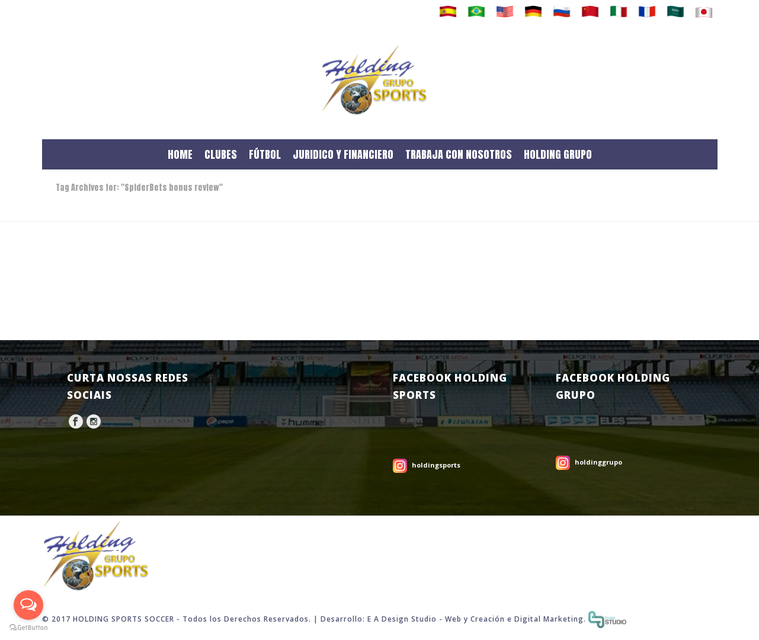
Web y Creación (475, 619)
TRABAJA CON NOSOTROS (458, 154)
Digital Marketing (549, 619)
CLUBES (220, 154)
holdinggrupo (598, 461)
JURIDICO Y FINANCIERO (343, 154)
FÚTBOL (265, 154)
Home (685, 210)
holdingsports (436, 464)
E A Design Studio (402, 619)
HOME (180, 154)
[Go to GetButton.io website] (28, 628)
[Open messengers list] (28, 605)
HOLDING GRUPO (558, 154)
